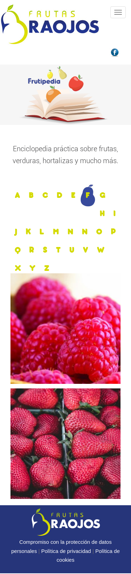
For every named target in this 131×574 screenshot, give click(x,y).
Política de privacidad (66, 551)
